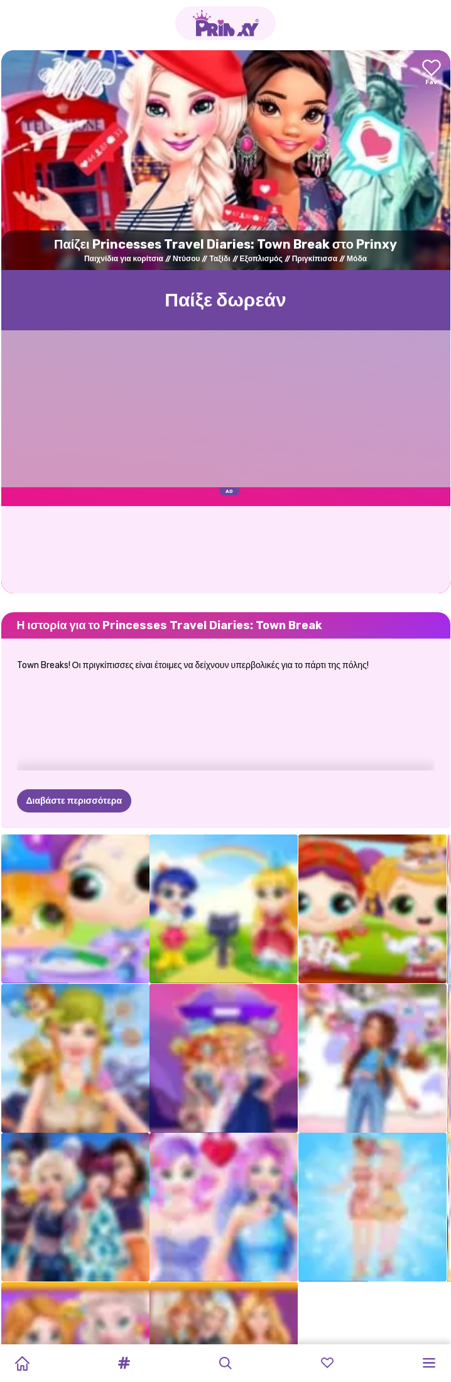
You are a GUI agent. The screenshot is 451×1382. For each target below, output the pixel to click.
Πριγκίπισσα (314, 258)
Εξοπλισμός (261, 258)
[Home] (22, 1363)
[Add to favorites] (431, 73)
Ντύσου (186, 258)
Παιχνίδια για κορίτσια (123, 258)
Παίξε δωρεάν (225, 300)
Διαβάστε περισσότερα (74, 801)
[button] (123, 1363)
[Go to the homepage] (225, 23)
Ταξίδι (219, 258)
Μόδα (357, 258)
